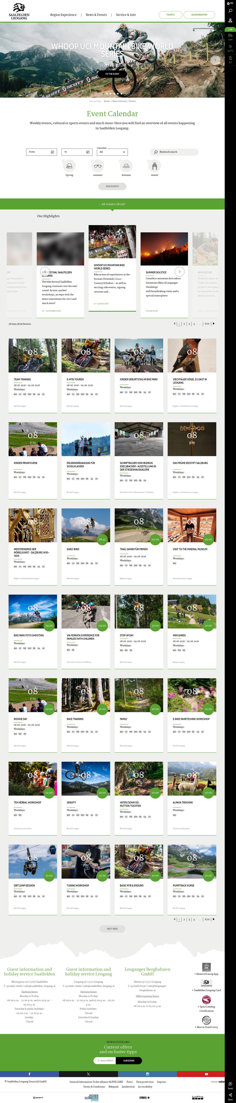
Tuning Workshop (78, 885)
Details (112, 314)
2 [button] (107, 93)
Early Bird (73, 549)
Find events (112, 186)
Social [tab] (230, 1086)
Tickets (170, 14)
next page (112, 928)
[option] (112, 60)
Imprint (161, 1082)
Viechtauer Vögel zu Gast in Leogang (190, 381)
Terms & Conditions (94, 1087)
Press (130, 1082)
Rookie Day (20, 719)
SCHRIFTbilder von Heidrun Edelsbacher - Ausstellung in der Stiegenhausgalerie (138, 466)
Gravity (71, 802)
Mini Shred (179, 635)
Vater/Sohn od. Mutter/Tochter (130, 804)
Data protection (145, 1082)
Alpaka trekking (183, 802)
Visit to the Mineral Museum (190, 549)
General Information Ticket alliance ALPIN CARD (96, 1082)
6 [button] (121, 93)
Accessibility (145, 1087)
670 (207, 324)
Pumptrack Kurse (183, 885)
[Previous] (45, 272)
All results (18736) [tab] (112, 204)
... (200, 324)
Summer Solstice (156, 272)
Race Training (75, 719)
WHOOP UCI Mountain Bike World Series (109, 267)
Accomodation (199, 14)
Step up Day (127, 635)
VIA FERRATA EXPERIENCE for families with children (83, 637)
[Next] (215, 60)
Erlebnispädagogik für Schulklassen (81, 464)
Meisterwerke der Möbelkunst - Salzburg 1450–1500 (31, 553)
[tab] (230, 3)
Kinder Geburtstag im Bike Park (139, 379)
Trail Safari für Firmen (134, 549)
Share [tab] (230, 1097)
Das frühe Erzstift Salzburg (190, 463)
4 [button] (114, 93)
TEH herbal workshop (27, 802)
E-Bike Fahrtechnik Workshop (191, 719)
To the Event (112, 73)
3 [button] (110, 93)
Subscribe (128, 1060)
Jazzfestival (128, 1087)
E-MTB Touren (75, 379)
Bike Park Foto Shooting (29, 635)
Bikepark (113, 1087)
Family (123, 719)
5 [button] (117, 93)
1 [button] (103, 94)
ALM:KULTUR (205, 272)
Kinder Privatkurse (25, 463)
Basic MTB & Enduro (132, 885)
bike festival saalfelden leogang (57, 274)
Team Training (22, 379)
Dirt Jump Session (24, 885)
